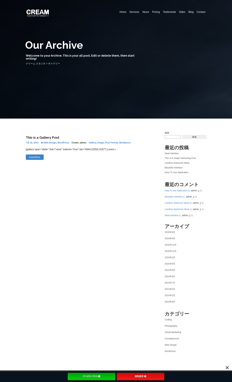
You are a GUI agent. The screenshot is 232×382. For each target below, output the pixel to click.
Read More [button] (34, 157)
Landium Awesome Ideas (177, 163)
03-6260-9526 (91, 376)
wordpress (125, 142)
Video (182, 12)
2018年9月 (170, 232)
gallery (92, 142)
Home (122, 12)
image (100, 142)
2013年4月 (170, 301)
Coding (168, 319)
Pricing (156, 12)
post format (111, 142)
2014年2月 (170, 295)
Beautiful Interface (174, 167)
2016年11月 (171, 251)
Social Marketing (173, 332)
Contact (201, 12)
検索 (167, 133)
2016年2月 (170, 257)
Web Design (50, 142)
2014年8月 (170, 276)
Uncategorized (172, 338)
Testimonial (169, 12)
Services (134, 12)
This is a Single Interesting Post (180, 158)
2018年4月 (170, 238)
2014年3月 (170, 289)
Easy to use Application (176, 172)
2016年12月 (171, 244)
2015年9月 (170, 263)
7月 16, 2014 (32, 142)
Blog (191, 12)
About (145, 12)
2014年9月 (170, 270)
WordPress (63, 142)
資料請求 (140, 376)
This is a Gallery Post (42, 137)
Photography (171, 326)
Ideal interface (172, 153)
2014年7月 (170, 282)
